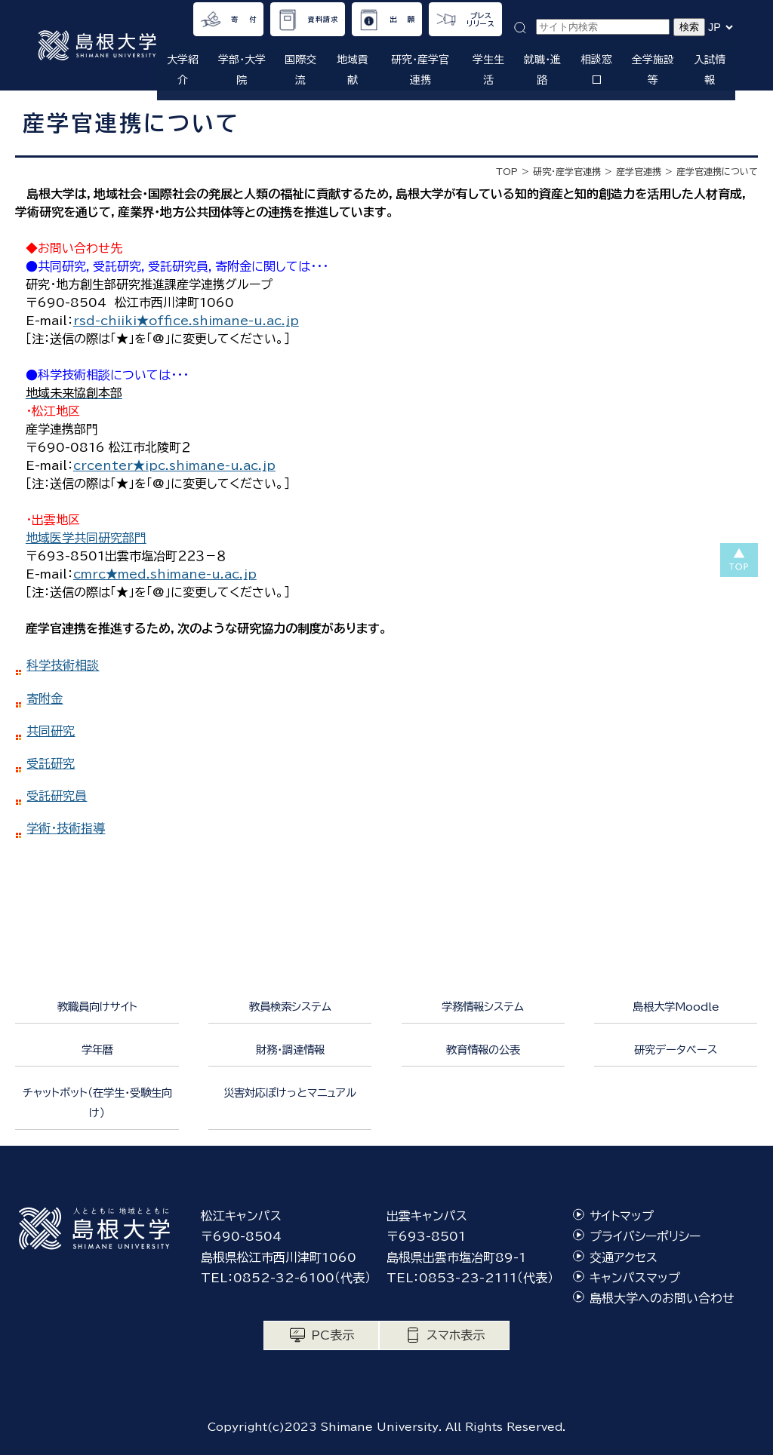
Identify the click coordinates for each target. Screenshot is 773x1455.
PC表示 (332, 1335)
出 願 (402, 19)
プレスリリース (481, 19)
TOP (507, 171)
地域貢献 (352, 69)
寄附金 (44, 698)
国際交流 (300, 69)
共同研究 (50, 731)
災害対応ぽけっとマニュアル (289, 1092)
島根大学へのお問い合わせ (662, 1298)
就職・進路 (542, 69)
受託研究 (50, 763)
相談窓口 (596, 69)
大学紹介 (183, 69)
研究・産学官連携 (420, 69)
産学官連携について (717, 171)
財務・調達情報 (290, 1049)
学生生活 (488, 69)
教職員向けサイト (97, 1006)
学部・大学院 (242, 69)
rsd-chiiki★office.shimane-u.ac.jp (186, 321)
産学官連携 (638, 171)
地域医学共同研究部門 (86, 538)
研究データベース (675, 1049)
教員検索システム (290, 1006)
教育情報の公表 (483, 1049)
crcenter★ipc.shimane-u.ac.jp (174, 465)
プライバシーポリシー (645, 1236)
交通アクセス (624, 1257)
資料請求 (323, 19)
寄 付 (244, 19)
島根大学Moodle (676, 1006)
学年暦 (97, 1049)
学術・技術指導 (65, 828)
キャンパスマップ (635, 1278)
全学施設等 (653, 69)
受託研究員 (56, 796)
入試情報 (709, 69)
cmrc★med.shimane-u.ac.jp (165, 574)
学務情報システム (483, 1006)
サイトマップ (622, 1216)
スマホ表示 (456, 1335)
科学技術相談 (62, 665)
